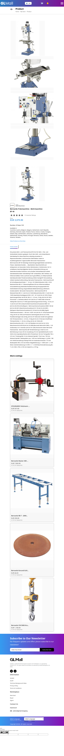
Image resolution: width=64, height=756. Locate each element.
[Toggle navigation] (62, 3)
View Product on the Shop (17, 241)
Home (17, 11)
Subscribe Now (46, 650)
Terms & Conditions (16, 688)
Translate (31, 721)
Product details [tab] (14, 246)
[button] (28, 3)
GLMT (11, 681)
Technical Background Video (18, 683)
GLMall (12, 678)
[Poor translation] (6, 732)
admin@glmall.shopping (20, 711)
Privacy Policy (14, 685)
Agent (12, 700)
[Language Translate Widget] (34, 718)
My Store (22, 11)
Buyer (11, 698)
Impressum (13, 708)
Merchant (13, 695)
